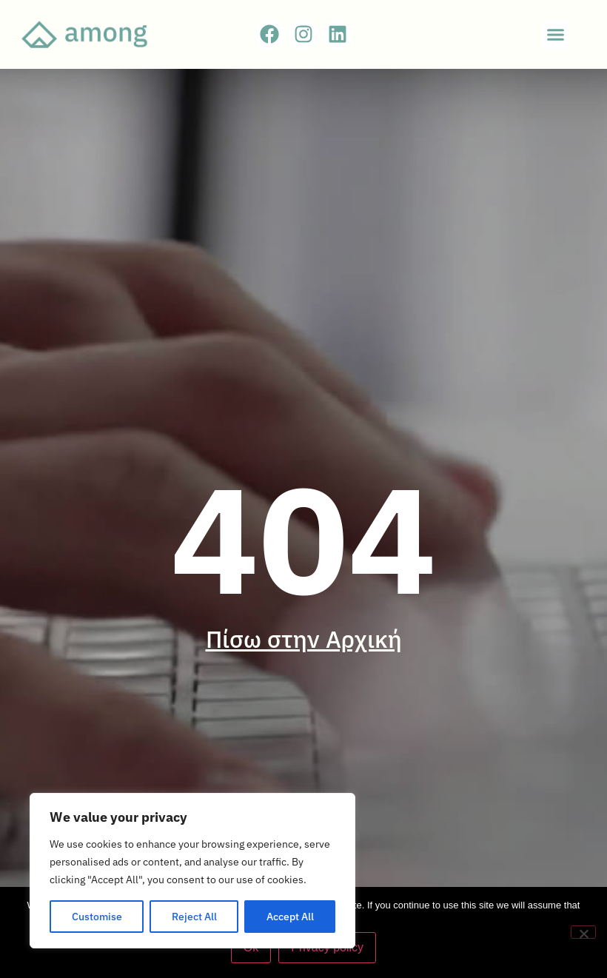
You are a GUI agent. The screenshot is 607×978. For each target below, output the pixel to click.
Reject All (194, 916)
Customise (97, 916)
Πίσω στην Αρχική (304, 638)
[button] (556, 35)
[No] (583, 932)
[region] (192, 870)
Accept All (290, 916)
